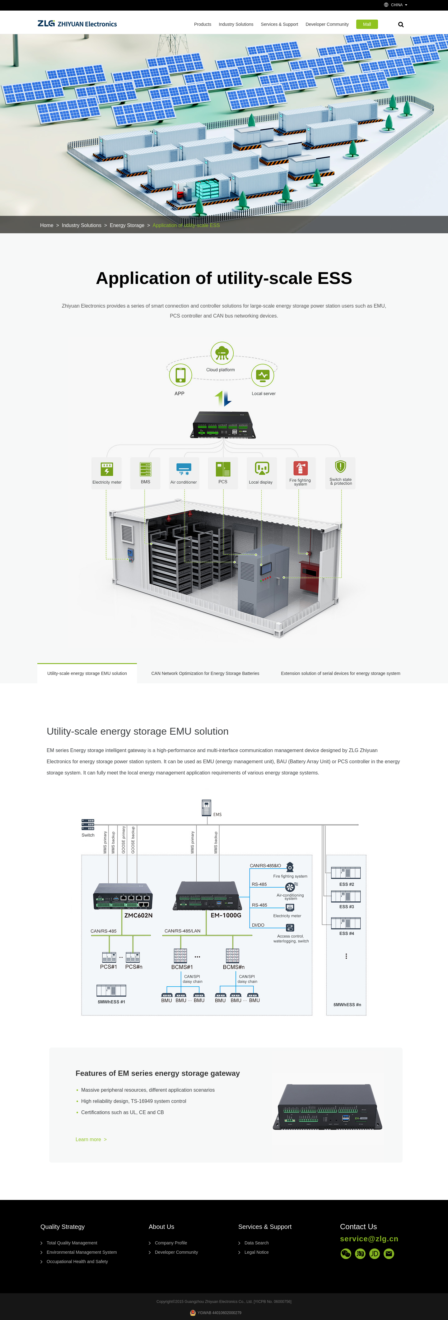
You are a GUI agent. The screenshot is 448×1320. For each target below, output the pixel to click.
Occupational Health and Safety (77, 1261)
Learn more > (91, 1139)
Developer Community (327, 24)
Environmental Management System (82, 1252)
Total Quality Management (72, 1242)
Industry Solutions (236, 24)
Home (47, 225)
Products (202, 24)
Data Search (257, 1242)
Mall (367, 24)
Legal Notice (257, 1252)
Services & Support (279, 24)
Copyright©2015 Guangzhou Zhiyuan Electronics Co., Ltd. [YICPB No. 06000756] (224, 1301)
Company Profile (171, 1242)
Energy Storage (127, 225)
